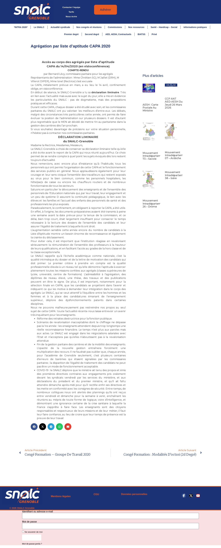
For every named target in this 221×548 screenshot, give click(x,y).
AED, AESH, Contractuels (118, 34)
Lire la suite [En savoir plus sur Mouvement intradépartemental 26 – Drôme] (148, 213)
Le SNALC (39, 27)
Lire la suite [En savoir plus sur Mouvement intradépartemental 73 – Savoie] (148, 165)
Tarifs (71, 12)
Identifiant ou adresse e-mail (37, 512)
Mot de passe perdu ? (32, 545)
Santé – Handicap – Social (164, 27)
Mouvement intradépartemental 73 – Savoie (155, 157)
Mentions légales (61, 497)
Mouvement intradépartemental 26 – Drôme (155, 204)
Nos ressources (136, 27)
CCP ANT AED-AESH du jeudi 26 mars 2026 (173, 104)
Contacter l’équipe (71, 7)
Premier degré (71, 34)
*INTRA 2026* (20, 27)
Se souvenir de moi (32, 533)
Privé (154, 34)
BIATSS (141, 34)
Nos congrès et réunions (89, 27)
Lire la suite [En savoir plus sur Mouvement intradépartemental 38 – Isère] (170, 184)
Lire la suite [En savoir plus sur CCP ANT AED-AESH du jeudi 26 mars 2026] (170, 114)
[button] (34, 427)
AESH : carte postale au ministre (150, 108)
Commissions (115, 27)
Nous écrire (71, 16)
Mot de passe (29, 523)
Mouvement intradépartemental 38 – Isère (177, 176)
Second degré (92, 34)
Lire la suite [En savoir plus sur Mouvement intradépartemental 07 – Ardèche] (170, 164)
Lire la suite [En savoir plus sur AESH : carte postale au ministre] (148, 117)
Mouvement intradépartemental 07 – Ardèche (177, 156)
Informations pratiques (195, 27)
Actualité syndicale (60, 27)
